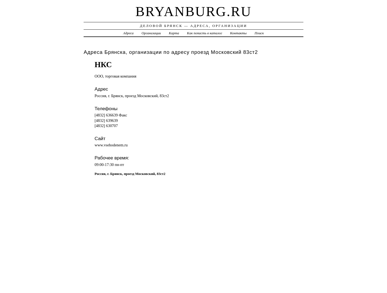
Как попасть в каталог (204, 33)
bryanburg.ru (193, 11)
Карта (174, 33)
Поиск (259, 33)
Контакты (238, 33)
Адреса (128, 33)
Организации (151, 33)
